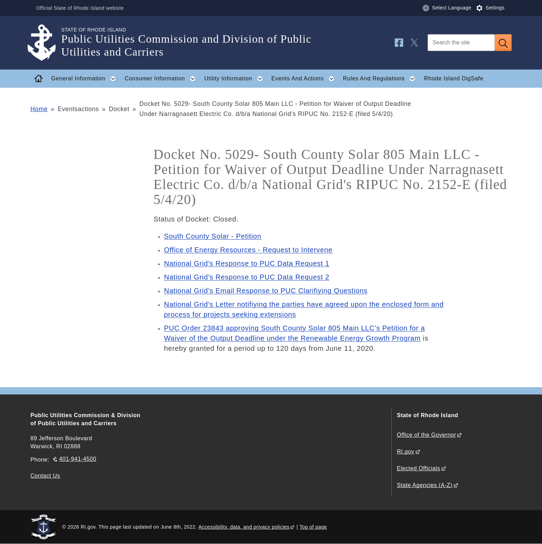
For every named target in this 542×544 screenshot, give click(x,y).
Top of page (313, 527)
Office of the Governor (426, 435)
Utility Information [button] (235, 78)
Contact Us (45, 476)
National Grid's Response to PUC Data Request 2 (246, 277)
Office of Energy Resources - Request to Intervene (248, 250)
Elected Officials (418, 468)
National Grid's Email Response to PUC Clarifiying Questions (266, 291)
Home (39, 109)
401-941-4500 (77, 459)
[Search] (461, 42)
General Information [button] (85, 78)
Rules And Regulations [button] (381, 78)
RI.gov (405, 452)
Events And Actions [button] (304, 78)
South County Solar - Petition (212, 236)
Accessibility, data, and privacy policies (244, 527)
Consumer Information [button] (162, 78)
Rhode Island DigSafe (454, 78)
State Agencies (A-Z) (424, 485)
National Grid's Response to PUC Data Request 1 (246, 263)
